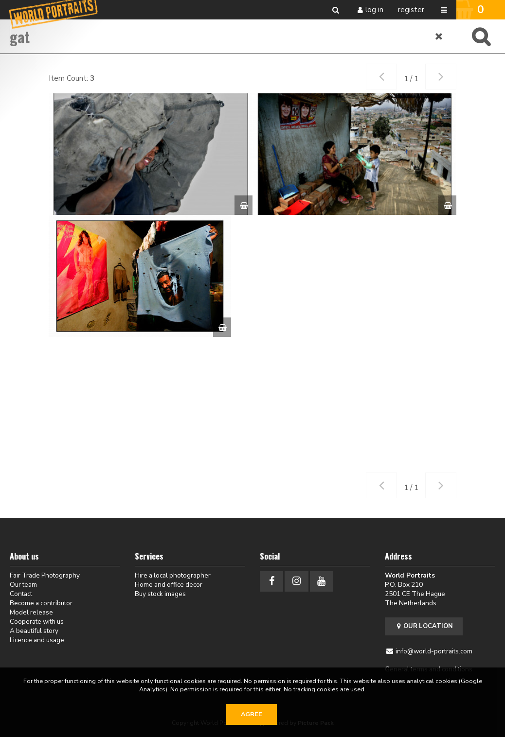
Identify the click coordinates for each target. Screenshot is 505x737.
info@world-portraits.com (434, 651)
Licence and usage (37, 640)
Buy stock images (160, 593)
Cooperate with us (37, 621)
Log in (374, 10)
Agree (251, 714)
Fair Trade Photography (45, 575)
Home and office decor (168, 584)
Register (411, 10)
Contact (21, 593)
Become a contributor (41, 603)
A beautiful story (34, 630)
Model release (31, 612)
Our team (23, 584)
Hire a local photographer (173, 575)
